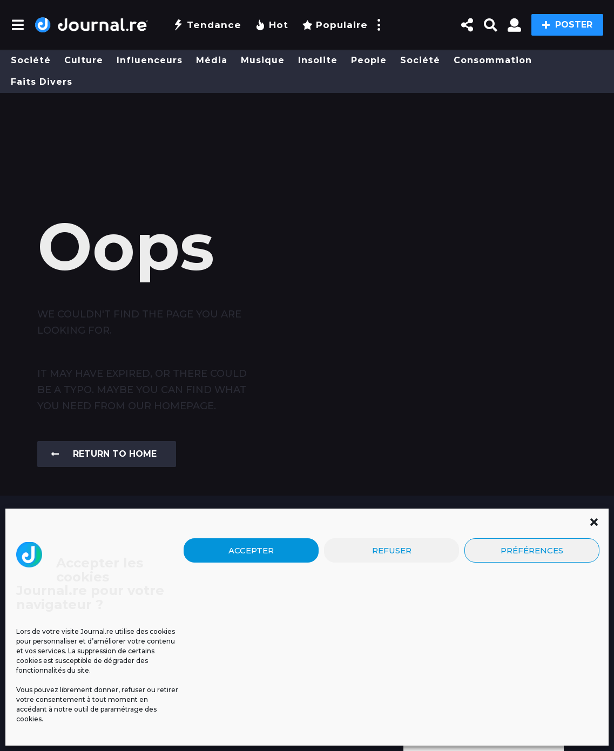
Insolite (318, 60)
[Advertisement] (307, 133)
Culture (83, 60)
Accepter (251, 638)
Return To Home (104, 454)
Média (211, 60)
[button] (594, 609)
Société (31, 60)
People (369, 60)
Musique (263, 60)
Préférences (532, 638)
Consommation (493, 60)
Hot (271, 25)
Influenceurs (150, 60)
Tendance (207, 25)
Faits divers (41, 82)
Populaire (335, 25)
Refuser (391, 638)
